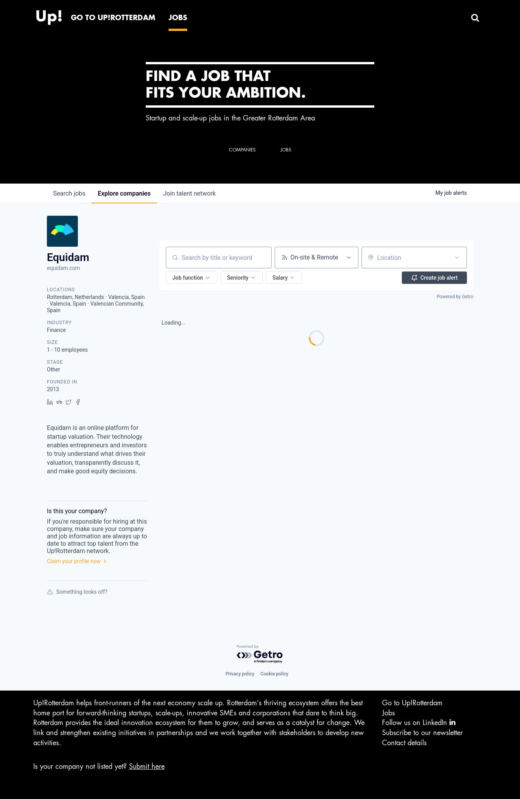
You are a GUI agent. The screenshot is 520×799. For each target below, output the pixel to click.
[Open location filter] (456, 257)
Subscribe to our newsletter (422, 732)
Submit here (147, 766)
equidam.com (63, 268)
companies (124, 193)
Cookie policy (274, 674)
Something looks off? (77, 592)
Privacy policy (240, 674)
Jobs (388, 713)
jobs (69, 193)
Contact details (404, 742)
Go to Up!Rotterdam (412, 702)
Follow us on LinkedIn (418, 722)
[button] (191, 277)
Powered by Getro (455, 296)
